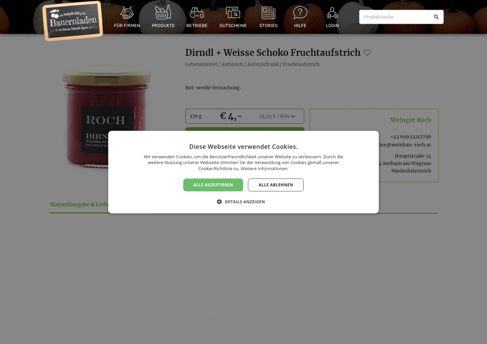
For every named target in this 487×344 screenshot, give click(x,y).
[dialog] (243, 172)
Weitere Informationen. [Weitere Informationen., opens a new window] (264, 168)
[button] (243, 201)
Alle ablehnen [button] (276, 184)
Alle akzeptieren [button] (213, 184)
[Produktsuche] (401, 17)
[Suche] (436, 17)
